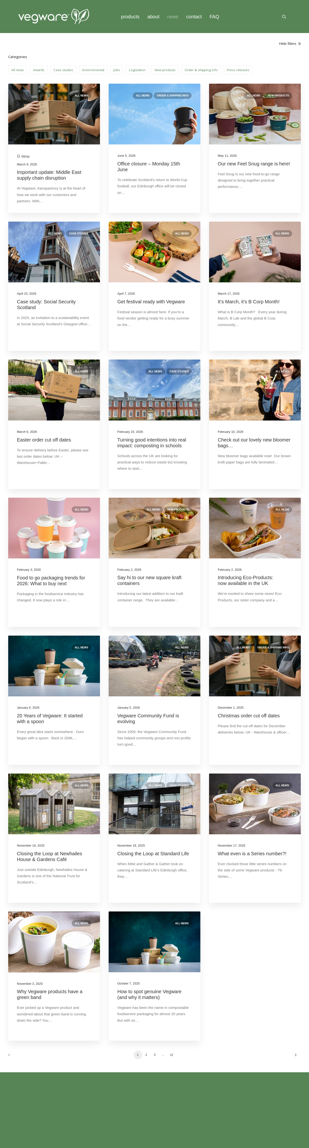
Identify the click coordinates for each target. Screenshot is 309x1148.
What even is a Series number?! (253, 853)
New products (278, 95)
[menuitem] (130, 16)
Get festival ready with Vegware (151, 301)
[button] (286, 16)
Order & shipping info (173, 95)
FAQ (214, 16)
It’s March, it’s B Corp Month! (249, 301)
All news (81, 95)
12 (171, 1055)
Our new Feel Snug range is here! (254, 163)
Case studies (78, 233)
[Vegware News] (53, 16)
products (130, 16)
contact (194, 16)
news (172, 16)
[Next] (294, 1056)
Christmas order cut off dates (249, 715)
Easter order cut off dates (44, 439)
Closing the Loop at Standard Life (153, 853)
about (153, 16)
